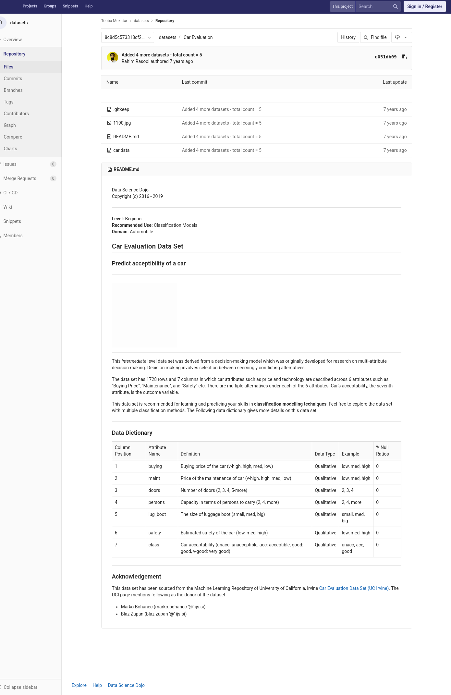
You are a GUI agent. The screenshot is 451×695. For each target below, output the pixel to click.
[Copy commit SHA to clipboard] (409, 57)
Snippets (70, 6)
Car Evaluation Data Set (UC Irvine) (359, 588)
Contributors (25, 113)
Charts (19, 148)
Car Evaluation (202, 37)
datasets (172, 37)
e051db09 (390, 56)
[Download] (406, 37)
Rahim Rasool (140, 61)
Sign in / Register (424, 6)
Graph (19, 125)
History (353, 37)
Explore (83, 685)
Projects (30, 6)
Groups (50, 6)
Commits (22, 78)
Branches (22, 90)
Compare (22, 137)
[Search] (380, 7)
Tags (18, 101)
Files (18, 66)
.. (115, 95)
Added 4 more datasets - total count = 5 (166, 54)
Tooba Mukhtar (119, 20)
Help (89, 6)
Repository (169, 20)
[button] (35, 687)
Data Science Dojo (131, 685)
